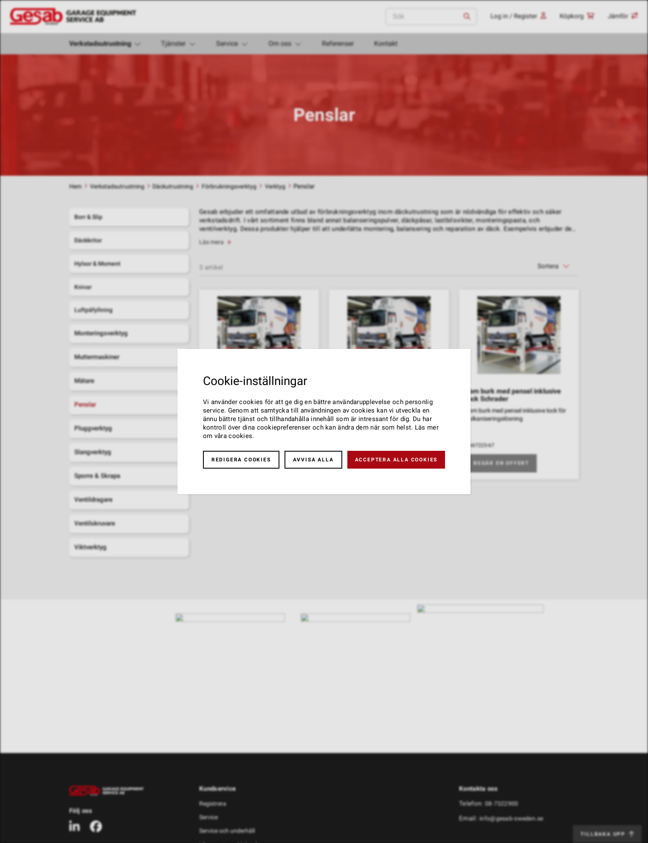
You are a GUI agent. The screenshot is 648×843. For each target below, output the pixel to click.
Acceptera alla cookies (396, 460)
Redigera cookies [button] (241, 460)
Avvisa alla (313, 460)
